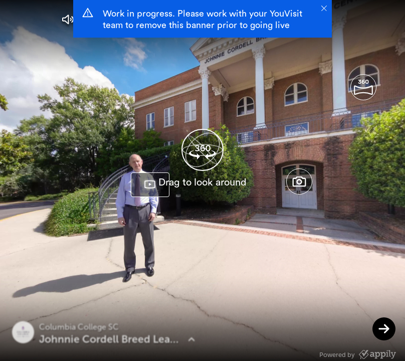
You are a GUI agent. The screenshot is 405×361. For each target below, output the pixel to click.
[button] (68, 20)
